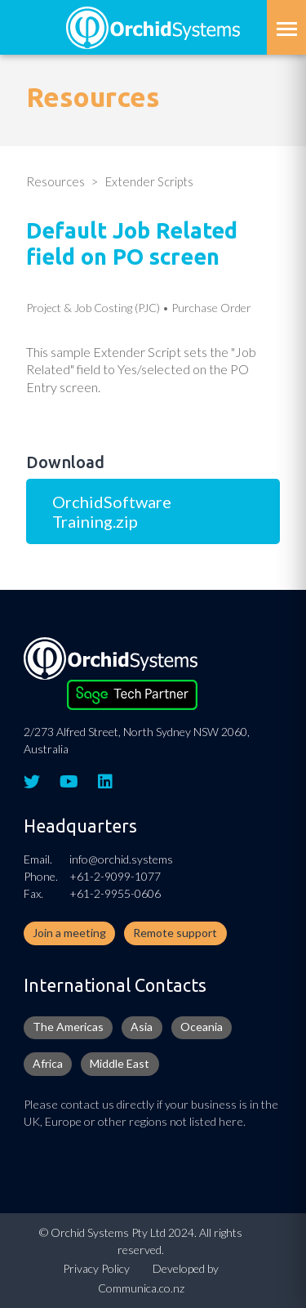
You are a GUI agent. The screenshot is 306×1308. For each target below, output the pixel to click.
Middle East (119, 1063)
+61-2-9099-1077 (115, 876)
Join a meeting (69, 933)
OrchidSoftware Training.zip (111, 511)
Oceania (201, 1026)
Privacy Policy (96, 1268)
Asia (142, 1026)
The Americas (68, 1026)
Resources (55, 181)
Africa (48, 1063)
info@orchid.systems (121, 859)
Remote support (175, 933)
